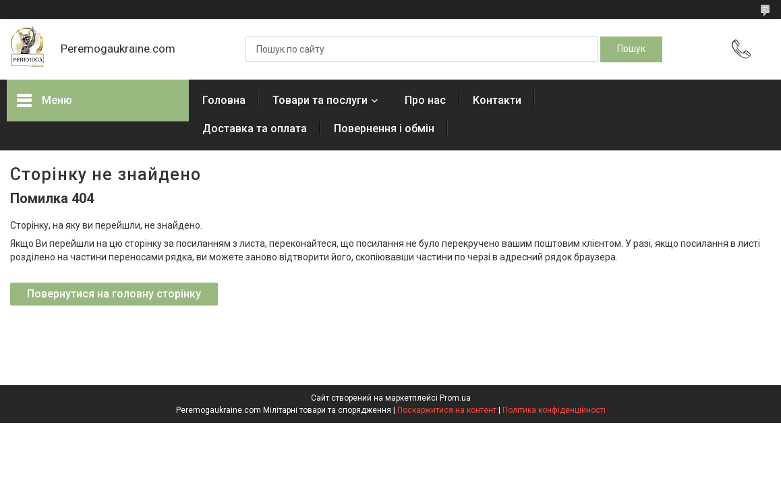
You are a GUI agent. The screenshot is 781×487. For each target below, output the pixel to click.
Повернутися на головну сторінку (114, 293)
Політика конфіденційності (554, 410)
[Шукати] (631, 49)
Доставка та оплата (254, 128)
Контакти (497, 100)
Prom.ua (455, 398)
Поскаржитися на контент (446, 410)
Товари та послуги (320, 100)
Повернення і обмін (384, 128)
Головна (223, 100)
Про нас (425, 100)
